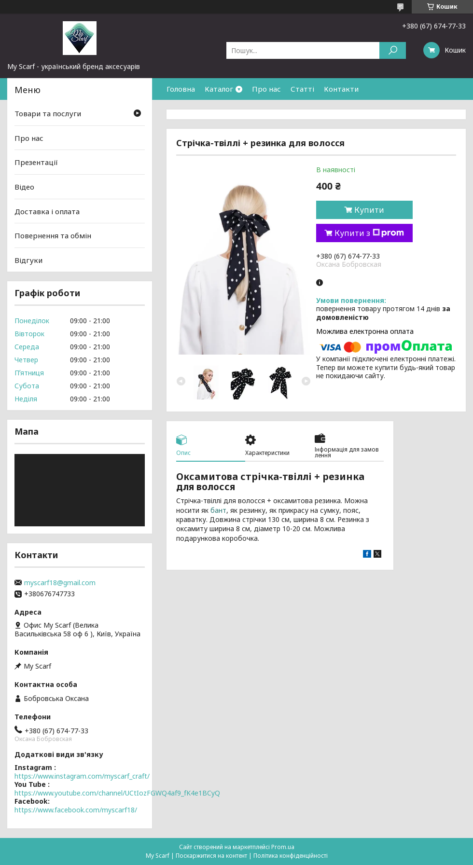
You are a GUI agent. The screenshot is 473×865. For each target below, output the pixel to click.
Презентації (36, 162)
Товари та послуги (47, 113)
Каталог (219, 89)
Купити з (369, 233)
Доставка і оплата (47, 211)
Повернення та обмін (52, 235)
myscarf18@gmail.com (60, 582)
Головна (181, 89)
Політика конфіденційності (290, 855)
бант (218, 510)
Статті (302, 89)
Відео (24, 187)
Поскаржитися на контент (211, 855)
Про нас (266, 89)
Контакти (341, 89)
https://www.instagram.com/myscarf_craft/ (82, 776)
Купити (369, 210)
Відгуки (28, 260)
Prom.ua (282, 847)
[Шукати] (392, 50)
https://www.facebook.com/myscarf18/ (75, 809)
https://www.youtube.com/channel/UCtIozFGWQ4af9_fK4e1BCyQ (117, 792)
